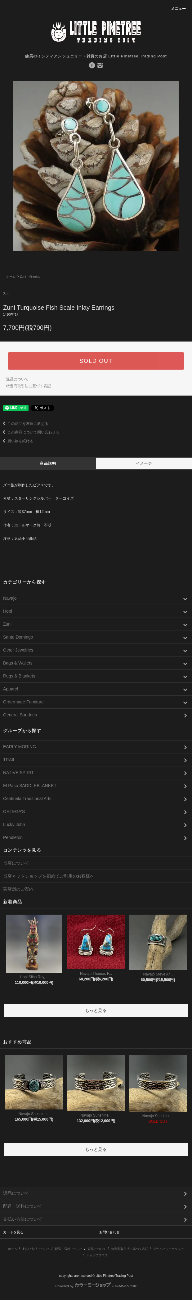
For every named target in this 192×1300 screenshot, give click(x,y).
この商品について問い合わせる (30, 432)
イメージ (144, 463)
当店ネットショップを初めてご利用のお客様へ (48, 876)
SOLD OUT (95, 361)
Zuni (23, 276)
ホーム (11, 276)
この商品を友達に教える (24, 423)
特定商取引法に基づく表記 (28, 386)
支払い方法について (36, 1249)
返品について (17, 379)
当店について (16, 863)
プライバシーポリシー (168, 1249)
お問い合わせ (109, 1232)
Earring (35, 276)
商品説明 (48, 463)
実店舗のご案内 (18, 889)
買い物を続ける (16, 441)
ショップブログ (97, 1255)
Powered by (95, 1286)
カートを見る (13, 1232)
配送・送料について (69, 1249)
